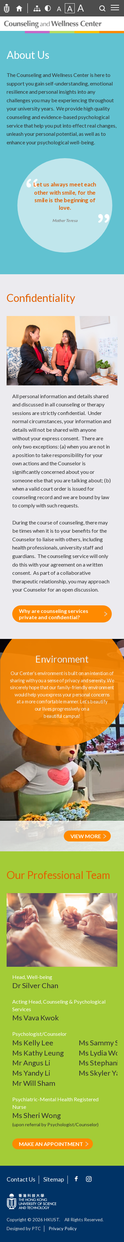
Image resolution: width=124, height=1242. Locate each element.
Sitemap (53, 1179)
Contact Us (21, 1179)
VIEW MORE (85, 836)
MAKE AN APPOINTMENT (51, 1144)
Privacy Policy (63, 1228)
